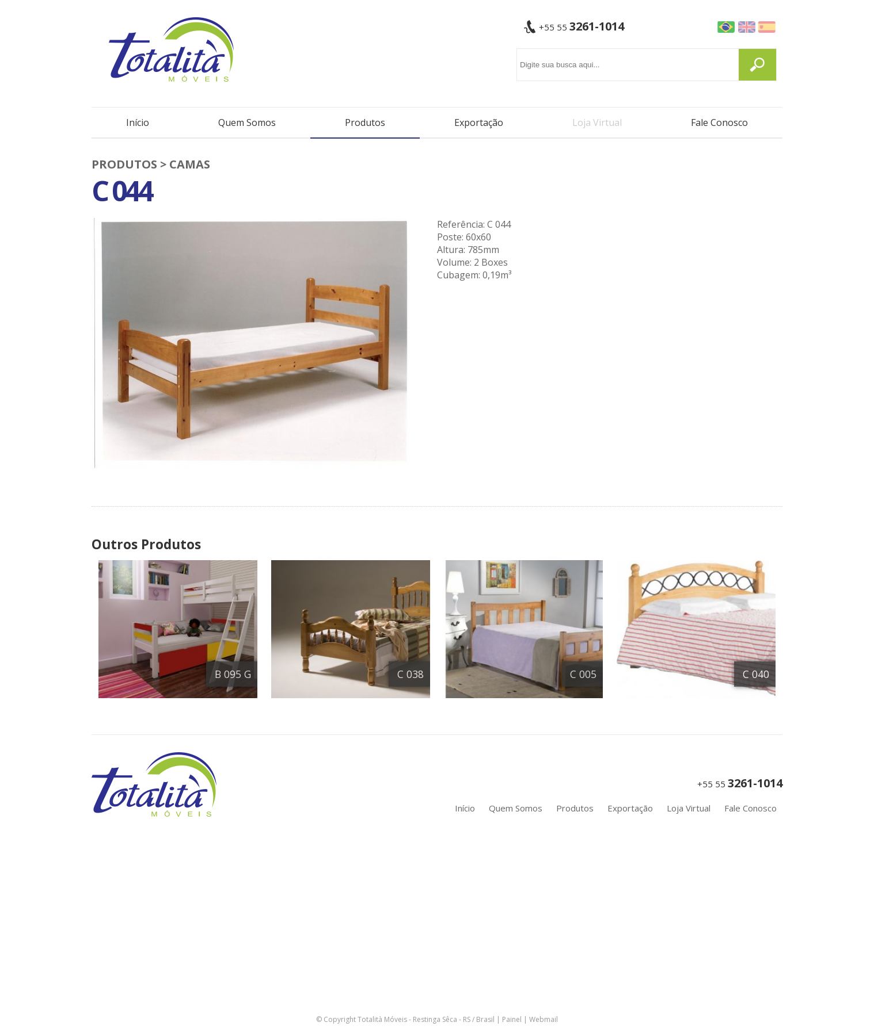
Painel (512, 1019)
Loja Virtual (597, 122)
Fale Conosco (719, 122)
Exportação (478, 122)
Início (137, 122)
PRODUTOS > (130, 164)
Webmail (543, 1019)
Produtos (365, 122)
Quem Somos (247, 122)
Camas (189, 164)
